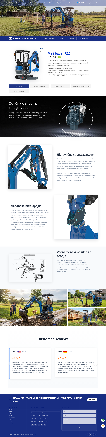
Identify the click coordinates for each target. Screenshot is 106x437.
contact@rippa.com (43, 412)
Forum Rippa (69, 3)
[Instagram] (42, 425)
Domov (11, 3)
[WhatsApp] (103, 420)
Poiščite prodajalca (86, 3)
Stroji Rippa (27, 434)
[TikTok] (38, 425)
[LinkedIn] (45, 425)
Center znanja (41, 3)
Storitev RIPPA (12, 426)
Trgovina (59, 3)
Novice (32, 3)
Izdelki (18, 3)
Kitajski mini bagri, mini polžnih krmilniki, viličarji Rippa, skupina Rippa (47, 399)
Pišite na (51, 3)
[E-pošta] (103, 426)
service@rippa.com (43, 415)
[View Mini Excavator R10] (53, 307)
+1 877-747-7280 (43, 418)
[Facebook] (32, 425)
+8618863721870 (43, 410)
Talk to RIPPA (92, 399)
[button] (51, 324)
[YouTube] (35, 425)
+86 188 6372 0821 (43, 421)
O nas (25, 3)
